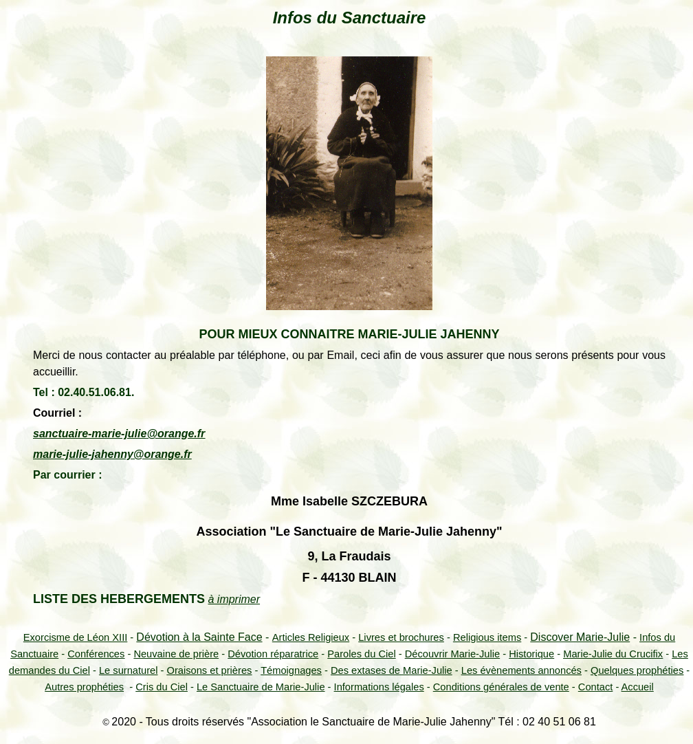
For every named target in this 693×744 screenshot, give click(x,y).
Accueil (638, 686)
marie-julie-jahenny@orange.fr (112, 454)
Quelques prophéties (637, 670)
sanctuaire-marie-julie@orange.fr (119, 433)
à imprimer (234, 599)
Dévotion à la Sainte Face (199, 637)
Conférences (95, 653)
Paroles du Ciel (361, 653)
